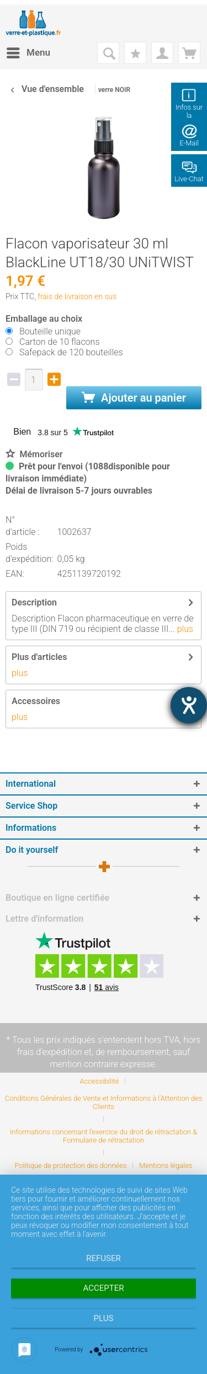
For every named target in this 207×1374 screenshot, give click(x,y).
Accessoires (36, 701)
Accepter (103, 1288)
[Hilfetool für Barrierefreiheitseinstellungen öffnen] (189, 705)
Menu (28, 51)
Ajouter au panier (134, 397)
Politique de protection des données (71, 1165)
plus (184, 629)
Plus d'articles (39, 657)
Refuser (103, 1258)
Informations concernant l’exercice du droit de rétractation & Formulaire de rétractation (103, 1136)
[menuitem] (28, 53)
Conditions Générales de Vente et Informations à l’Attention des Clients (104, 1102)
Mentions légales (165, 1165)
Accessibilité (99, 1081)
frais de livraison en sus (77, 296)
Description (34, 602)
